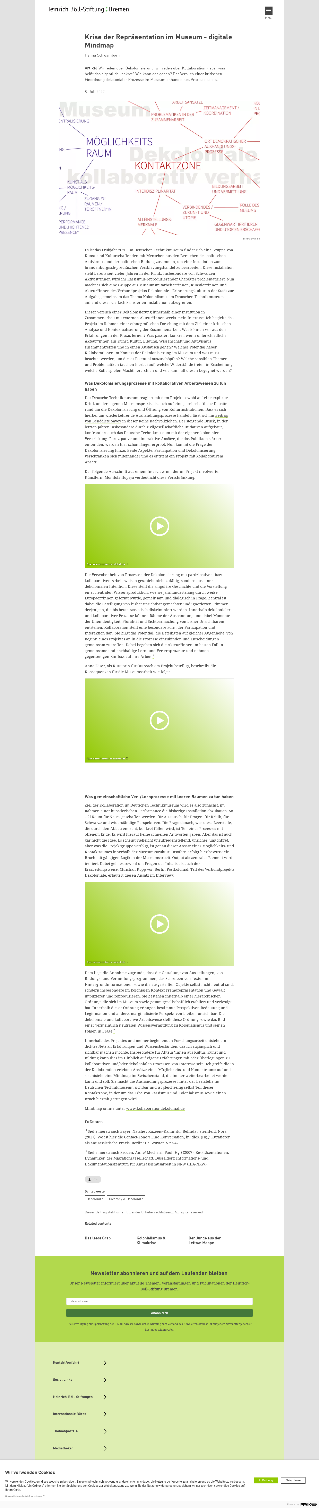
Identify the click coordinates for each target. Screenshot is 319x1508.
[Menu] (269, 11)
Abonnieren (159, 1339)
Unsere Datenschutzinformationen (23, 1496)
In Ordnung (266, 1480)
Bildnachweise (251, 238)
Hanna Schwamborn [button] (102, 55)
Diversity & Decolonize (126, 1199)
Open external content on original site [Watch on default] (106, 564)
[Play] (160, 526)
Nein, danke (293, 1480)
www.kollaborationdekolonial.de (155, 1108)
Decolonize (95, 1199)
